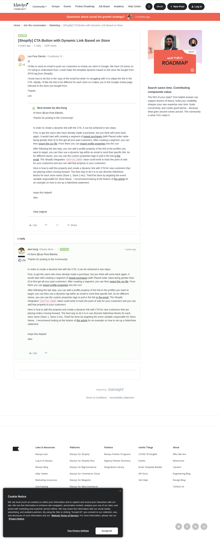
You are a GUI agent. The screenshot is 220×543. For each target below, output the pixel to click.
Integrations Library (114, 467)
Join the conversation (34, 25)
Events (67, 6)
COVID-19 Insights (148, 454)
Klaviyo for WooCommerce (84, 486)
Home (17, 25)
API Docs (143, 473)
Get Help (143, 480)
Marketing (55, 25)
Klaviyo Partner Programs (117, 454)
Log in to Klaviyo (44, 460)
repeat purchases (92, 136)
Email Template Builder (150, 467)
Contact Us (178, 486)
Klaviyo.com (41, 454)
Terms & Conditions (96, 397)
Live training (41, 486)
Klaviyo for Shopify (80, 454)
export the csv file (47, 143)
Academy (119, 6)
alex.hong (33, 249)
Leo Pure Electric (37, 56)
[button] (160, 6)
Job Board (104, 6)
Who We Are (179, 454)
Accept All (107, 531)
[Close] (120, 491)
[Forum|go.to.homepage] (21, 6)
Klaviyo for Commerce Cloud (85, 473)
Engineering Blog (181, 473)
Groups (55, 6)
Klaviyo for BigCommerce (83, 467)
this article (119, 179)
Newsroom (178, 460)
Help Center (134, 6)
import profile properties (92, 143)
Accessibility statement (122, 397)
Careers (177, 467)
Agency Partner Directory (117, 460)
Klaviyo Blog (41, 467)
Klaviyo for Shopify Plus (82, 460)
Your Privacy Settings (78, 531)
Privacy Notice (16, 519)
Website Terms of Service (65, 515)
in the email (102, 297)
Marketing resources (46, 480)
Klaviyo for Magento (80, 480)
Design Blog (179, 480)
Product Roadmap (85, 6)
